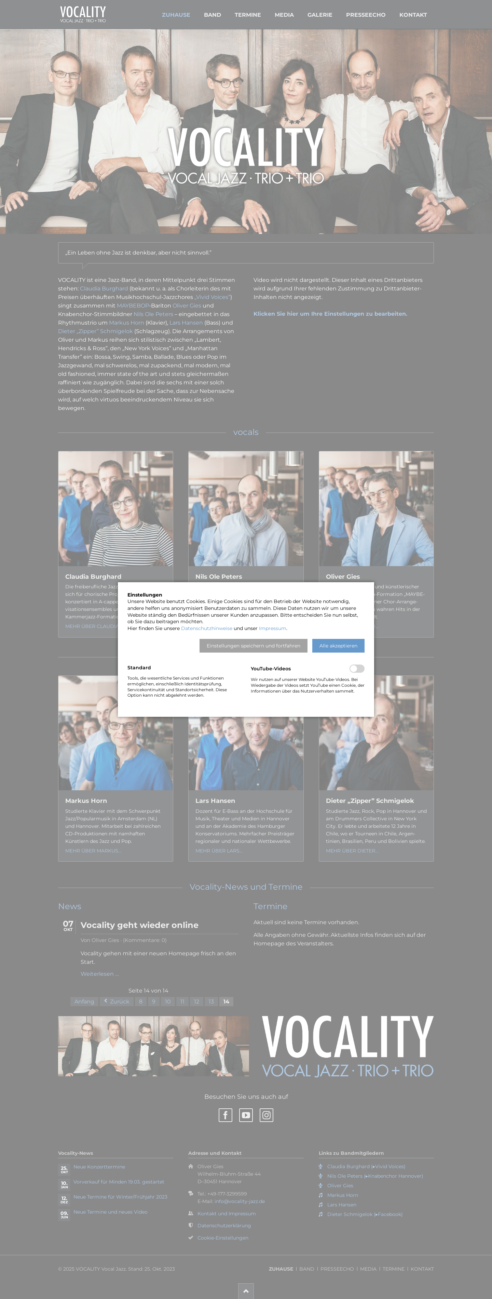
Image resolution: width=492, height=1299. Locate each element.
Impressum (272, 628)
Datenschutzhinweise (206, 628)
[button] (254, 646)
